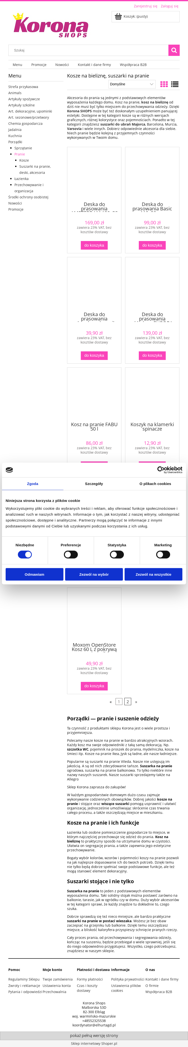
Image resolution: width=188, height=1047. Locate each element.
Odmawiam (34, 574)
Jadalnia (15, 129)
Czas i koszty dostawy (87, 988)
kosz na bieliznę (154, 102)
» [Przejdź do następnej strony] (136, 701)
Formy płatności (90, 979)
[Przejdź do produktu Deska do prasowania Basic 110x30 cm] (152, 174)
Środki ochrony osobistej (28, 197)
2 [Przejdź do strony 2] (128, 701)
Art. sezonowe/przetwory (28, 117)
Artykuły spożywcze (24, 99)
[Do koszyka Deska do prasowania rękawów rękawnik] (94, 355)
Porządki (15, 142)
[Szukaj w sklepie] (90, 50)
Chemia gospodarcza (25, 123)
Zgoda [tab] (32, 484)
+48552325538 (94, 1021)
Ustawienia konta (57, 985)
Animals (15, 92)
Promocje (16, 209)
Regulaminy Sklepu (24, 979)
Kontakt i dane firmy (161, 979)
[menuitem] (17, 64)
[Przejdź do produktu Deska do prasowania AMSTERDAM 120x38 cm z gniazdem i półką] (94, 174)
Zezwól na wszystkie (153, 574)
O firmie (152, 985)
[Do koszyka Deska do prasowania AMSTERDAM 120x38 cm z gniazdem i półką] (94, 245)
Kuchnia (15, 135)
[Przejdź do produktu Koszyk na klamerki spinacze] (152, 394)
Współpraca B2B (158, 991)
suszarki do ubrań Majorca (122, 124)
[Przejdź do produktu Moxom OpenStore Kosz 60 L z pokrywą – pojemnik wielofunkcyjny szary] (94, 614)
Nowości (15, 203)
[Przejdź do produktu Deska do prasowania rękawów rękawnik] (94, 284)
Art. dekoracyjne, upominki (30, 111)
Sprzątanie (23, 148)
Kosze (24, 160)
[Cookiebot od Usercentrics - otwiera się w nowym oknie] (161, 470)
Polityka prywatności (127, 979)
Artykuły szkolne (21, 105)
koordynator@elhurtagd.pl (94, 1025)
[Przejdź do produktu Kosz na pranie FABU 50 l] (94, 394)
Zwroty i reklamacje (24, 985)
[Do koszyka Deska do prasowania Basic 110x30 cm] (152, 245)
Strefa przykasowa (23, 86)
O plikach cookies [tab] (155, 484)
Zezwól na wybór (94, 574)
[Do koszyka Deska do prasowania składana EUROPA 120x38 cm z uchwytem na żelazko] (152, 355)
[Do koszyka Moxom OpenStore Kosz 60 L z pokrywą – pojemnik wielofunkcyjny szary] (94, 686)
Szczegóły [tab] (94, 484)
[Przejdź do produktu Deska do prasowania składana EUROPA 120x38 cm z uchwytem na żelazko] (152, 284)
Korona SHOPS (79, 111)
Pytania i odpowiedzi (25, 991)
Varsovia (74, 128)
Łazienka (21, 178)
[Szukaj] (174, 50)
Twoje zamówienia (58, 979)
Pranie (19, 154)
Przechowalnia (54, 991)
